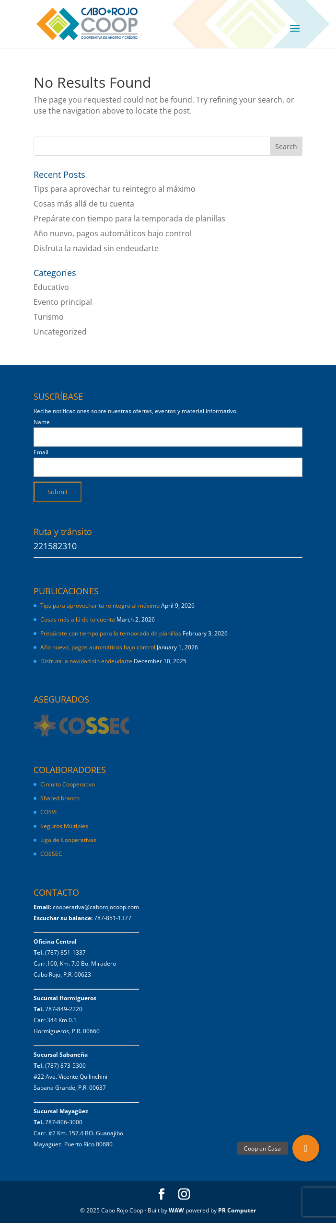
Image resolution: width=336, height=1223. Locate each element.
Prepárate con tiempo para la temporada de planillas (129, 218)
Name (42, 422)
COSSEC (51, 854)
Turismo (49, 317)
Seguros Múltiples (65, 826)
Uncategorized (60, 331)
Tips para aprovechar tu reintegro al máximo (115, 189)
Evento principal (63, 302)
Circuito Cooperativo (67, 784)
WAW (176, 1210)
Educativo (51, 287)
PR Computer (237, 1210)
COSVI (48, 812)
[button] (305, 1148)
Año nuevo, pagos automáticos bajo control (113, 233)
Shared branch (60, 798)
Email (41, 452)
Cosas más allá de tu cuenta (84, 203)
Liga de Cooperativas (68, 840)
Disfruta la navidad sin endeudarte (96, 248)
